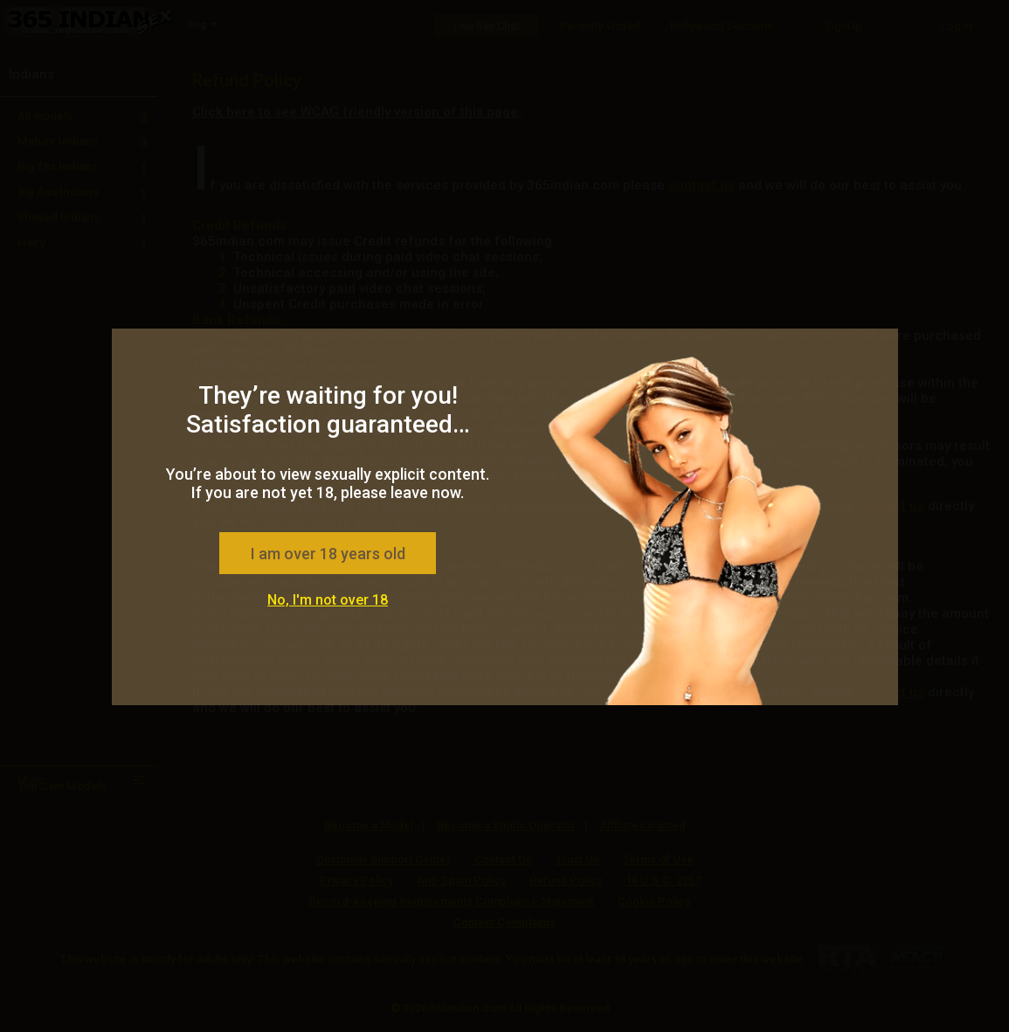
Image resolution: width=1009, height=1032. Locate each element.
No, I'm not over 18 (327, 600)
